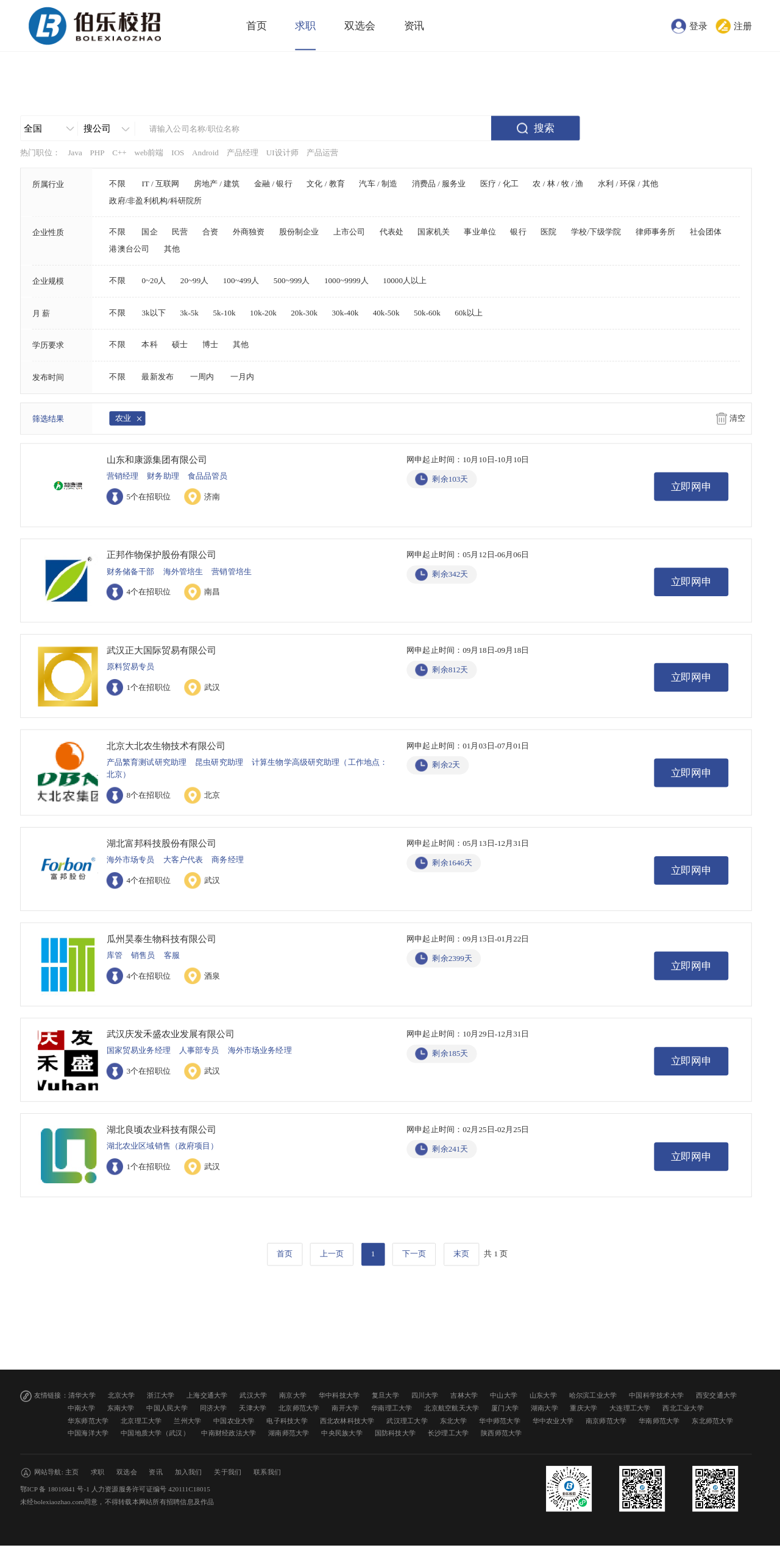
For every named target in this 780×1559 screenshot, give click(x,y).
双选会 (359, 26)
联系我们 (267, 1472)
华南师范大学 (659, 1420)
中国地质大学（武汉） (155, 1433)
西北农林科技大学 (347, 1420)
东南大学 (121, 1408)
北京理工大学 (141, 1420)
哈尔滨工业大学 (593, 1395)
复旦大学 (385, 1395)
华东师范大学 (88, 1420)
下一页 (414, 1254)
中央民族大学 (342, 1433)
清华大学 (82, 1395)
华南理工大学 (392, 1408)
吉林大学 (464, 1395)
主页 (72, 1472)
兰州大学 (187, 1420)
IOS (177, 153)
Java (75, 153)
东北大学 (453, 1420)
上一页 (332, 1254)
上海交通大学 (207, 1395)
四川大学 (425, 1395)
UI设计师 (282, 153)
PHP (97, 153)
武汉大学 (253, 1395)
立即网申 (691, 487)
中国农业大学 (234, 1420)
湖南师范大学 (289, 1433)
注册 (743, 25)
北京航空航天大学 (451, 1408)
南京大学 (293, 1395)
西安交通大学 (716, 1395)
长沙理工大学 (448, 1433)
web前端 (148, 153)
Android (205, 153)
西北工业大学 (683, 1408)
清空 (737, 418)
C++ (119, 153)
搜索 (544, 128)
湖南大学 (544, 1408)
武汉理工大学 (407, 1420)
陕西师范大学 (501, 1433)
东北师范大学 (712, 1420)
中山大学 (503, 1395)
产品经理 (243, 153)
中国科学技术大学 (656, 1395)
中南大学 (81, 1408)
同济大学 (213, 1408)
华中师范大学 (499, 1420)
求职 (305, 26)
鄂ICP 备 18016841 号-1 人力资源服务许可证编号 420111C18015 (115, 1489)
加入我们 (188, 1472)
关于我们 (227, 1472)
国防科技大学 (395, 1433)
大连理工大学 (630, 1408)
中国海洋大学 (88, 1433)
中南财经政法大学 (228, 1433)
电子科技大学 (287, 1420)
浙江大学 (160, 1395)
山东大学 (543, 1395)
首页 (256, 26)
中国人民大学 (167, 1408)
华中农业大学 (553, 1420)
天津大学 (252, 1408)
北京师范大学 (299, 1408)
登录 (698, 25)
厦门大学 (505, 1408)
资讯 (414, 26)
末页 (461, 1254)
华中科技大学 (339, 1395)
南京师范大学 (606, 1420)
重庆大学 (583, 1408)
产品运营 (323, 153)
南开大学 (345, 1408)
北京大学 (121, 1395)
